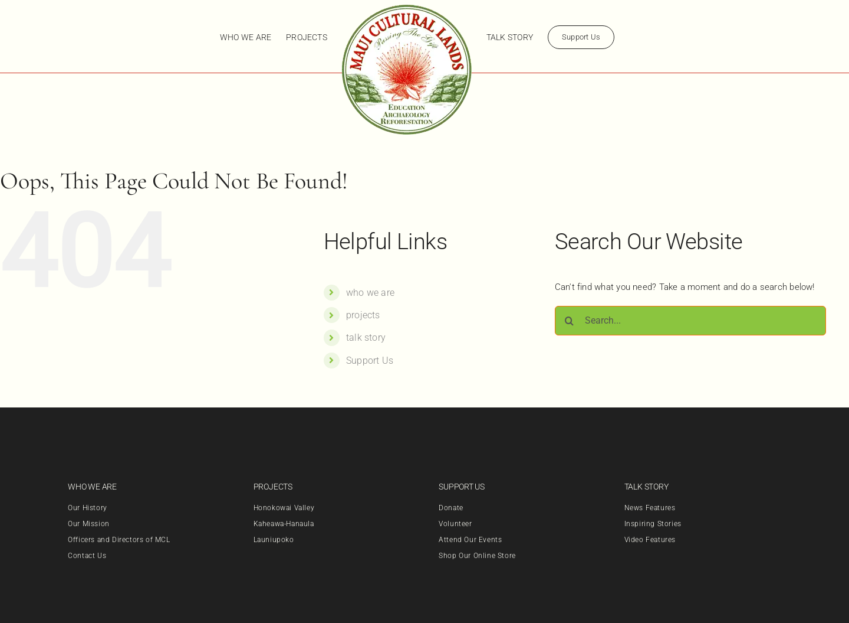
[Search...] (690, 320)
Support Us (369, 360)
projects (363, 315)
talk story (366, 337)
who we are (370, 292)
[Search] (569, 320)
